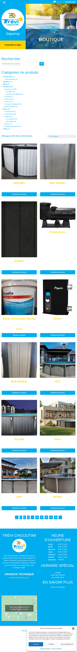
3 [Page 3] (28, 517)
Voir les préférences (67, 644)
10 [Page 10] (37, 517)
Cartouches (9, 114)
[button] (73, 628)
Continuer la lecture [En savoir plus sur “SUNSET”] (19, 272)
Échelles (9, 91)
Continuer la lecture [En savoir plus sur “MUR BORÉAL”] (19, 392)
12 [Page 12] (46, 517)
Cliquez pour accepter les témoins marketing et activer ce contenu (19, 608)
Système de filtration (13, 94)
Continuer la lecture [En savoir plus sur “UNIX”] (19, 508)
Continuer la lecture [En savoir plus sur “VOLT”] (58, 392)
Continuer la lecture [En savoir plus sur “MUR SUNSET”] (58, 194)
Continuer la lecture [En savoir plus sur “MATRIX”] (58, 508)
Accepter (36, 644)
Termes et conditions (56, 648)
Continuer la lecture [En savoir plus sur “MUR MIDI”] (19, 194)
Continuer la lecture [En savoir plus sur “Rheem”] (58, 335)
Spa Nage (10, 121)
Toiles (5, 129)
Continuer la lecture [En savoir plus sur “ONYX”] (58, 450)
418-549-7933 (69, 2)
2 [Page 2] (24, 517)
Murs (5, 84)
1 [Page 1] (20, 517)
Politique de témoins (45, 648)
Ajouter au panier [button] (19, 335)
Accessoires (9, 89)
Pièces (7, 101)
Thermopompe (10, 79)
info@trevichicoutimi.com (19, 577)
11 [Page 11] (42, 517)
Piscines (6, 86)
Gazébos (6, 81)
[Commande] (61, 136)
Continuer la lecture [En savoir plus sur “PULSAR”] (19, 450)
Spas (5, 109)
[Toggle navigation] (3, 2)
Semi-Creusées (10, 106)
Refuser (51, 644)
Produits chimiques (11, 104)
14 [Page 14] (56, 517)
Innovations (10, 119)
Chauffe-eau (7, 77)
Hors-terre (8, 99)
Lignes (7, 116)
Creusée (8, 96)
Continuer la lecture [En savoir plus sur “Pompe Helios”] (58, 272)
